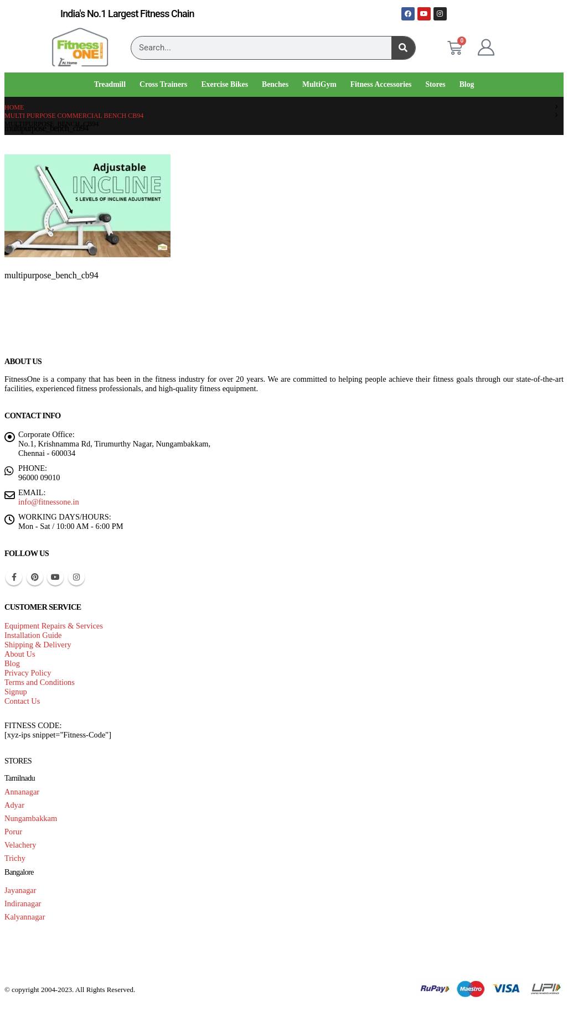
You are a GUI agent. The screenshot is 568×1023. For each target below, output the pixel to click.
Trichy (14, 858)
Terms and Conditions (39, 682)
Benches (275, 84)
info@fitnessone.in (48, 501)
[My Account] (486, 47)
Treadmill (110, 84)
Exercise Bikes (224, 84)
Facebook (14, 577)
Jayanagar (20, 890)
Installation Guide (33, 635)
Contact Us (22, 701)
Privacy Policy (27, 672)
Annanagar (21, 791)
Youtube (55, 577)
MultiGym (319, 84)
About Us (19, 654)
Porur (13, 831)
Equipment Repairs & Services (53, 625)
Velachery (20, 844)
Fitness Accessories (381, 84)
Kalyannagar (24, 916)
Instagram (76, 577)
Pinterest (35, 577)
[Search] (403, 48)
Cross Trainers (163, 84)
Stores (435, 84)
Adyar (14, 805)
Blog (466, 84)
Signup (15, 691)
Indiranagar (22, 903)
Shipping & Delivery (37, 644)
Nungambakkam (30, 818)
